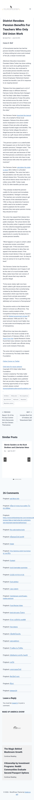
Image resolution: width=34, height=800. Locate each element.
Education (14, 396)
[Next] (28, 459)
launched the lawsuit (24, 115)
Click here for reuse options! (12, 367)
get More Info (14, 498)
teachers (23, 399)
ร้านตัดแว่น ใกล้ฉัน (16, 648)
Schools (15, 399)
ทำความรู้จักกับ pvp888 (18, 620)
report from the (8, 338)
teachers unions (8, 403)
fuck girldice (14, 582)
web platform (14, 641)
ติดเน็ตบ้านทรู (14, 676)
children (6, 396)
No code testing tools (17, 530)
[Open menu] (30, 9)
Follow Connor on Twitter (11, 361)
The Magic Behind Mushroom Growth (13, 750)
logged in (15, 703)
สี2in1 (12, 683)
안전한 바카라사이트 (17, 575)
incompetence (24, 396)
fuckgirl (12, 560)
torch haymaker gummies (18, 567)
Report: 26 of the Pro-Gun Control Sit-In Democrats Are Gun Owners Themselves (9, 418)
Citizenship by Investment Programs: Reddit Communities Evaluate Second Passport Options (16, 768)
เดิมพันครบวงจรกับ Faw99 (19, 655)
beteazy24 (13, 690)
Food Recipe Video (16, 605)
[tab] (13, 479)
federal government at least (18, 316)
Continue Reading (10, 756)
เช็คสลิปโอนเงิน (15, 634)
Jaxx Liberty (14, 589)
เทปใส (12, 662)
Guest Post (8, 38)
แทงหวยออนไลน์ (15, 669)
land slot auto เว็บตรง (17, 612)
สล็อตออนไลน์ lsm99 (17, 537)
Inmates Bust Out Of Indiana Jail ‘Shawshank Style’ (25, 416)
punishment (7, 399)
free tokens (14, 627)
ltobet (12, 544)
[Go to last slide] (5, 459)
